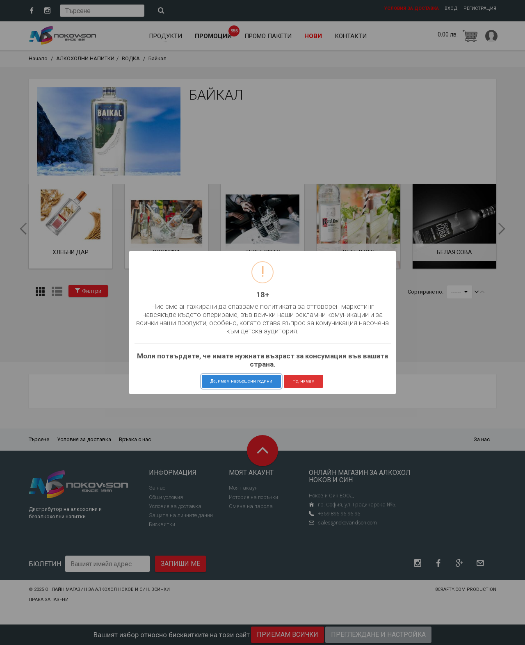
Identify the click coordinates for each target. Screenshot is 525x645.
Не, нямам (303, 381)
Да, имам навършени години (241, 381)
